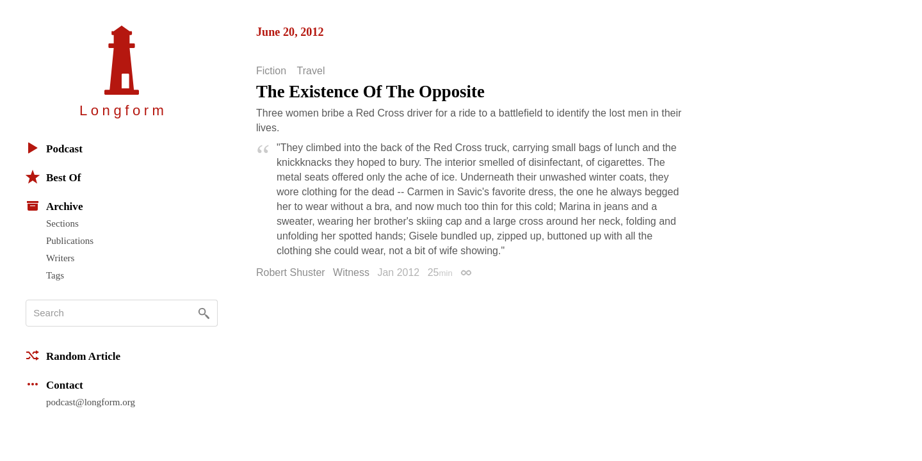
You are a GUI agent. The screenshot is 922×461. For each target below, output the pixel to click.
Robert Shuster (290, 272)
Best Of (53, 177)
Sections (62, 223)
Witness (351, 272)
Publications (69, 241)
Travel (311, 71)
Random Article (73, 355)
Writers (60, 258)
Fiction (271, 71)
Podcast (54, 148)
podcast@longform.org (90, 402)
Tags (55, 275)
